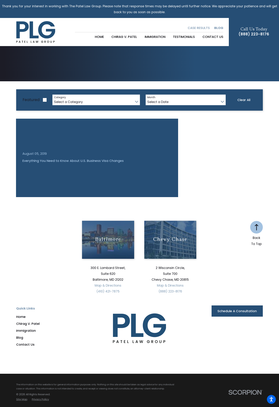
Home (21, 316)
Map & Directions (108, 285)
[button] (271, 399)
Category (60, 97)
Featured (31, 99)
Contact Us (25, 344)
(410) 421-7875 (108, 291)
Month (151, 97)
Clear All (243, 100)
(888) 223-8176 (254, 34)
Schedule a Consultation (237, 311)
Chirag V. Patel (28, 323)
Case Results (199, 28)
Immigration (26, 330)
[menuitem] (99, 36)
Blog (218, 28)
